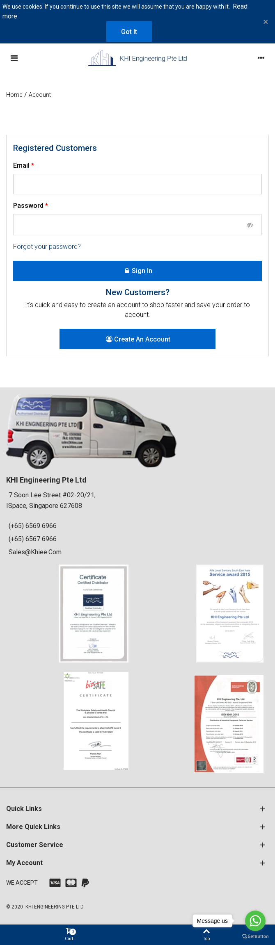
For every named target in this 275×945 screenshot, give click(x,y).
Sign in (138, 271)
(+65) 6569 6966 (33, 526)
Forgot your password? (47, 246)
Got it (129, 32)
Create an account (138, 339)
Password (29, 205)
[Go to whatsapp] (255, 921)
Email (22, 165)
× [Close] (265, 21)
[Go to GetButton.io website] (255, 936)
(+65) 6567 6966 (33, 539)
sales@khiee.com (35, 552)
